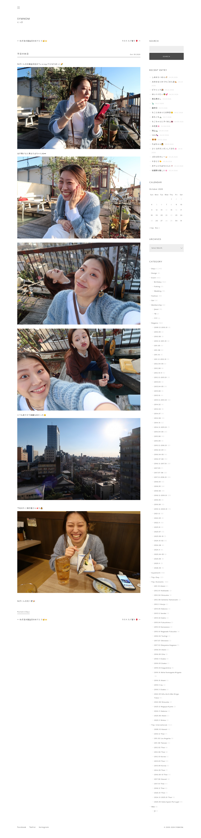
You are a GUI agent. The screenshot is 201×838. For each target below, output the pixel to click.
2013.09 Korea (160, 766)
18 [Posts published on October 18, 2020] (152, 215)
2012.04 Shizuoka (161, 595)
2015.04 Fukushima (162, 622)
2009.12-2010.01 (161, 327)
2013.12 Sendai (160, 613)
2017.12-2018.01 (160, 477)
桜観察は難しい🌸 (160, 170)
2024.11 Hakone (160, 711)
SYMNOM (23, 18)
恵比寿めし (156, 99)
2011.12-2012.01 (160, 359)
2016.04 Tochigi (161, 636)
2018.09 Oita (159, 654)
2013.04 (157, 382)
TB (155, 314)
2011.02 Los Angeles (162, 738)
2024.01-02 (158, 541)
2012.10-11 (158, 373)
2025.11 (157, 563)
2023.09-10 (158, 536)
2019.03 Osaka (160, 663)
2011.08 (157, 350)
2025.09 (157, 559)
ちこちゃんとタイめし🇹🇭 (162, 122)
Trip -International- (159, 725)
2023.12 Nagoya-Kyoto (163, 706)
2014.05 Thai (159, 770)
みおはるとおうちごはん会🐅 (164, 82)
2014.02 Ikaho (160, 618)
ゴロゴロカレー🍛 (160, 157)
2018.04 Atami (160, 650)
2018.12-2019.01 (160, 495)
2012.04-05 (158, 364)
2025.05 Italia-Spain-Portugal (166, 802)
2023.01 (157, 527)
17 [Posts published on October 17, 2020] (181, 210)
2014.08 (157, 418)
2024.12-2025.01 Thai (163, 797)
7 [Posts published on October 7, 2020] (166, 204)
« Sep (151, 228)
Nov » (157, 228)
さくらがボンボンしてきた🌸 (164, 149)
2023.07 (157, 532)
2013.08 (157, 391)
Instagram (44, 827)
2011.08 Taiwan (160, 743)
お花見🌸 (156, 126)
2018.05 (157, 486)
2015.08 (157, 436)
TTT (156, 318)
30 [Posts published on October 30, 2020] (176, 221)
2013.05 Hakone (161, 609)
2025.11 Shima (160, 720)
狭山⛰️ (155, 131)
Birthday (158, 282)
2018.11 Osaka (160, 659)
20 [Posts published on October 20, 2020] (162, 215)
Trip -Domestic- (157, 582)
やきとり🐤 (157, 161)
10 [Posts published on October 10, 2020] (181, 204)
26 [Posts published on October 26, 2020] (157, 221)
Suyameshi (155, 573)
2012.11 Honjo (159, 604)
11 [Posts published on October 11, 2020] (151, 210)
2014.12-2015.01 (160, 427)
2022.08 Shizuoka (161, 702)
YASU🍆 (155, 135)
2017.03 (157, 468)
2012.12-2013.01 (160, 377)
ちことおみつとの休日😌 (162, 112)
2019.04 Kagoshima (162, 668)
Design (154, 273)
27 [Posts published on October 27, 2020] (162, 221)
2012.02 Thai (159, 747)
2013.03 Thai (159, 761)
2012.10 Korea (160, 756)
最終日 (155, 108)
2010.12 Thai (159, 734)
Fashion (154, 296)
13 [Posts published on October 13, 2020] (161, 210)
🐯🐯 (154, 140)
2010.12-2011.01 (160, 341)
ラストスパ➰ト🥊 (131, 41)
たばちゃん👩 (158, 144)
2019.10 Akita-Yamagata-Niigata (167, 672)
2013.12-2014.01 (160, 400)
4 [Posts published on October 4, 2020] (151, 204)
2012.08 (157, 368)
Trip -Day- (155, 577)
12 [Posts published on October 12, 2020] (157, 210)
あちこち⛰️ (157, 117)
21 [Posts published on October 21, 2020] (166, 215)
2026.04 (157, 568)
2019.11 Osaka (160, 689)
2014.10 (157, 423)
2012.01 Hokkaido (161, 591)
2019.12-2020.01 (161, 509)
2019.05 (157, 500)
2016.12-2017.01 (160, 463)
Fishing (157, 286)
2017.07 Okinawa (161, 641)
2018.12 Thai (159, 788)
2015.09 (157, 441)
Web (153, 807)
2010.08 (157, 336)
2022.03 (157, 518)
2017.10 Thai (159, 784)
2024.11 (157, 550)
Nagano (154, 323)
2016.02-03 (158, 450)
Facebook (21, 827)
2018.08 (157, 491)
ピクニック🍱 (158, 90)
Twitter (32, 827)
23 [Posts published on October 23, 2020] (176, 215)
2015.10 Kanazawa (162, 627)
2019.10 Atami (160, 680)
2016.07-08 (159, 459)
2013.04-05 (158, 386)
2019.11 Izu (158, 685)
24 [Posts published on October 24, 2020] (181, 215)
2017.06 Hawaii (160, 779)
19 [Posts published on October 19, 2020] (157, 215)
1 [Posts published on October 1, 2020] (171, 199)
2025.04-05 (159, 554)
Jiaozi (156, 309)
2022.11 (157, 523)
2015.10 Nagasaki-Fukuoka (165, 631)
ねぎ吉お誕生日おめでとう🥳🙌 (32, 41)
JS (155, 811)
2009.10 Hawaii (160, 729)
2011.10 (157, 355)
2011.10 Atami (159, 586)
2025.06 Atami (160, 716)
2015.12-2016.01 (160, 445)
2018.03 (157, 482)
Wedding (158, 291)
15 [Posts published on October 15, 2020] (171, 210)
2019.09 (157, 504)
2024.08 (157, 545)
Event (153, 278)
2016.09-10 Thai (161, 774)
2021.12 (157, 513)
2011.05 (157, 345)
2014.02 (157, 404)
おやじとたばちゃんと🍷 (162, 166)
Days (27, 612)
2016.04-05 (159, 454)
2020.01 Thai (159, 793)
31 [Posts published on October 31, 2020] (181, 221)
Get (152, 300)
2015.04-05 (158, 432)
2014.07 (157, 413)
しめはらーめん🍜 (160, 77)
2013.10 (157, 395)
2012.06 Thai (159, 752)
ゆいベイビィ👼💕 (160, 94)
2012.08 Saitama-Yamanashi (166, 600)
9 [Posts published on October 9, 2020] (176, 204)
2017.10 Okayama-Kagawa (165, 645)
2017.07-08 (158, 473)
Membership (156, 305)
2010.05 (157, 332)
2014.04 (157, 409)
